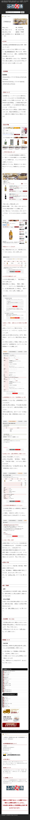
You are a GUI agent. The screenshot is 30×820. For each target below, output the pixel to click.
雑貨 (4, 688)
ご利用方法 (6, 737)
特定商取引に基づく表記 (8, 703)
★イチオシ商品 (6, 674)
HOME (5, 16)
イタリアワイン (6, 675)
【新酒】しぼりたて (7, 672)
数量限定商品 (6, 677)
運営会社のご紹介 (7, 706)
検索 (23, 12)
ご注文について (8, 29)
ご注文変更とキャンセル (9, 35)
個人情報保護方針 (9, 51)
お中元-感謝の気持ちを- (8, 691)
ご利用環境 (20, 27)
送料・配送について (13, 608)
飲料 (4, 686)
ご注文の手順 (20, 29)
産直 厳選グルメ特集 (7, 683)
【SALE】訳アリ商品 (7, 685)
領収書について (20, 34)
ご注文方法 (6, 697)
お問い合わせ (10, 738)
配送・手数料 (20, 32)
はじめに (6, 27)
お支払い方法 (7, 32)
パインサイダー (6, 680)
